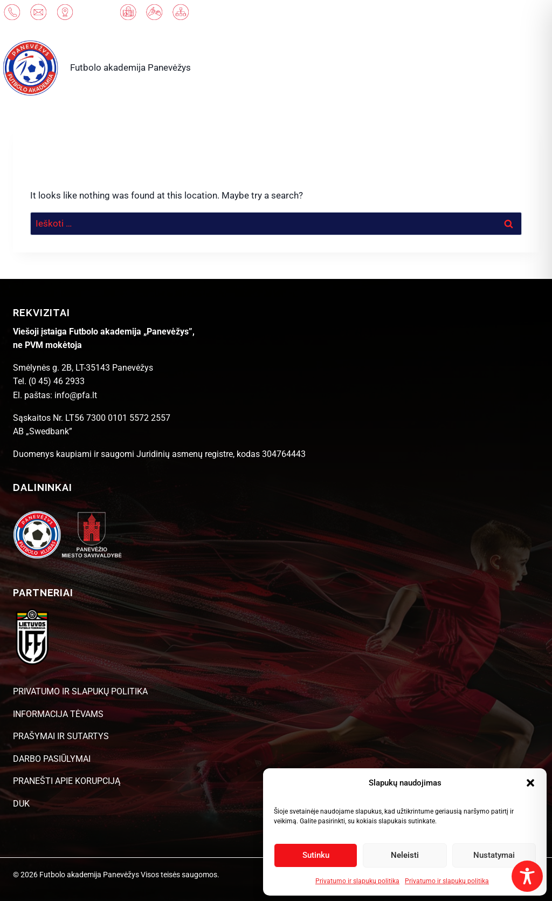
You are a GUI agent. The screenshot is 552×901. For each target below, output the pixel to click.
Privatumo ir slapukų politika (357, 881)
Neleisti (405, 855)
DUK (21, 803)
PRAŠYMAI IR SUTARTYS (61, 736)
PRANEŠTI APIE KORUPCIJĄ (66, 781)
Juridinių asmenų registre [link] (184, 454)
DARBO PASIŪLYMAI (52, 759)
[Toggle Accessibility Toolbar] (527, 876)
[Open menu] (517, 68)
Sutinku (315, 855)
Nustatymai (494, 855)
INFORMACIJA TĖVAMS (58, 714)
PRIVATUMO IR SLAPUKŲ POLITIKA (80, 691)
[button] (530, 782)
